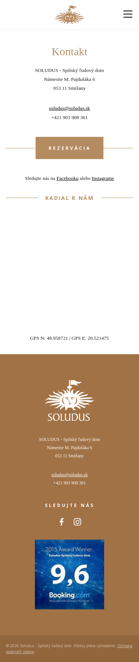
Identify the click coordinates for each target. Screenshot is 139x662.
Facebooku (67, 178)
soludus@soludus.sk (69, 108)
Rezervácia (70, 148)
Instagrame (103, 178)
